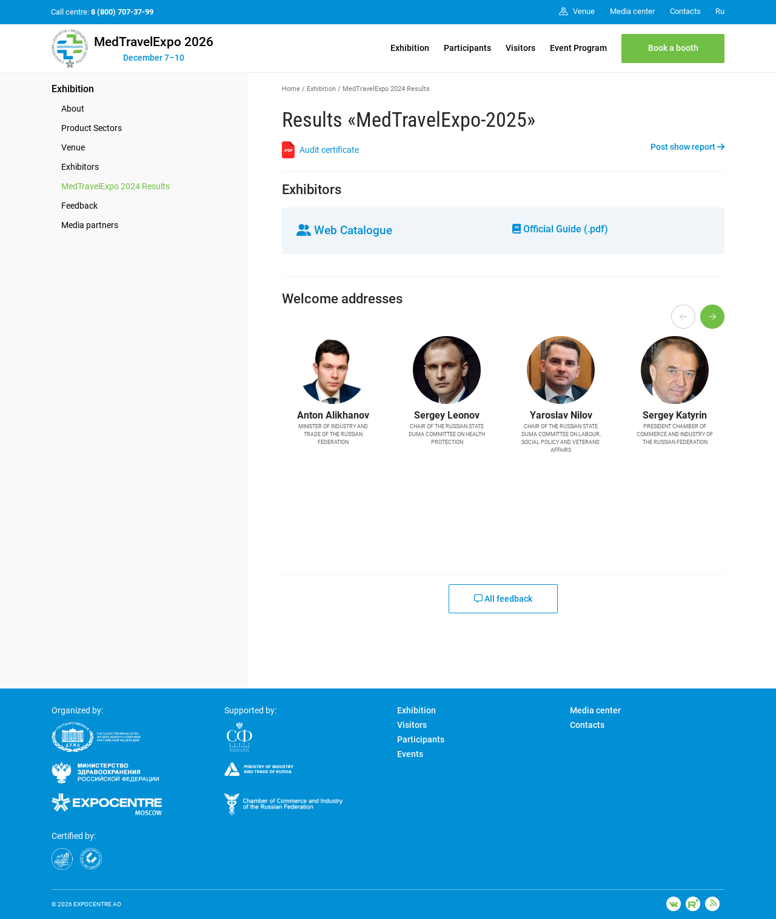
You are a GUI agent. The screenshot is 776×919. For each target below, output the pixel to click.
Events (410, 754)
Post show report (687, 147)
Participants (467, 48)
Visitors (520, 48)
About (72, 108)
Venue (73, 147)
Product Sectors (91, 128)
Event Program (578, 48)
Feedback (79, 205)
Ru (719, 11)
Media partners (89, 225)
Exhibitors (80, 167)
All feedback (503, 599)
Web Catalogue (344, 230)
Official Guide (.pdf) (560, 229)
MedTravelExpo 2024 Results (115, 186)
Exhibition (409, 48)
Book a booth (673, 48)
